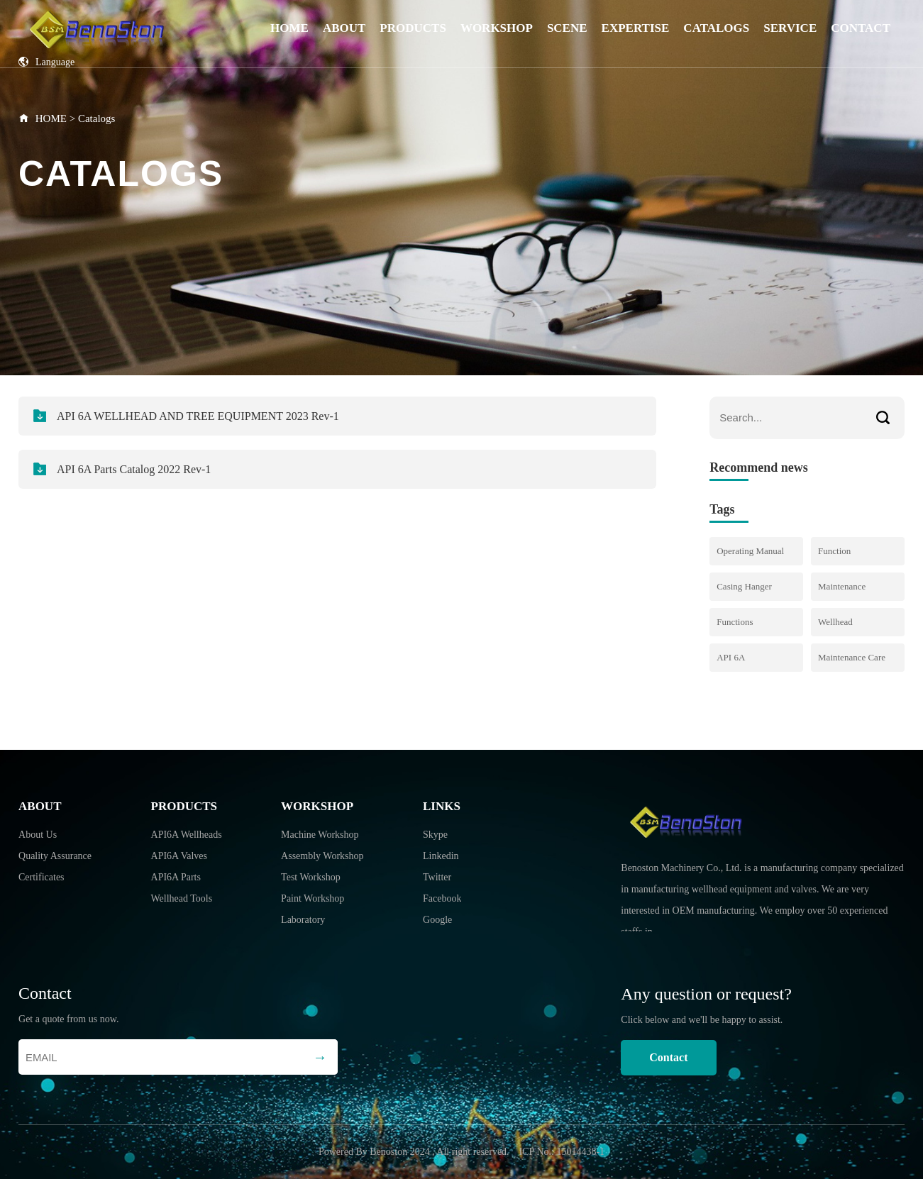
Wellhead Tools (182, 898)
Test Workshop (311, 877)
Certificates (41, 877)
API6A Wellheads (186, 834)
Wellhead (835, 621)
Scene (567, 28)
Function (834, 551)
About (344, 28)
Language (46, 62)
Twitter (437, 877)
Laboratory (303, 919)
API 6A (731, 657)
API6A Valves (179, 856)
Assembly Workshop (322, 856)
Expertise (636, 28)
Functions (735, 621)
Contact (860, 28)
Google (437, 919)
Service (790, 28)
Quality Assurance (55, 856)
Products (413, 28)
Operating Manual (750, 551)
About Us (37, 834)
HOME (51, 118)
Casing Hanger (744, 586)
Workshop (496, 28)
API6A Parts (176, 877)
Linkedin (441, 856)
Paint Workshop (312, 898)
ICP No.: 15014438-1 (561, 1151)
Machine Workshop (319, 834)
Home (289, 28)
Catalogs (716, 28)
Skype (435, 834)
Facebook (442, 898)
